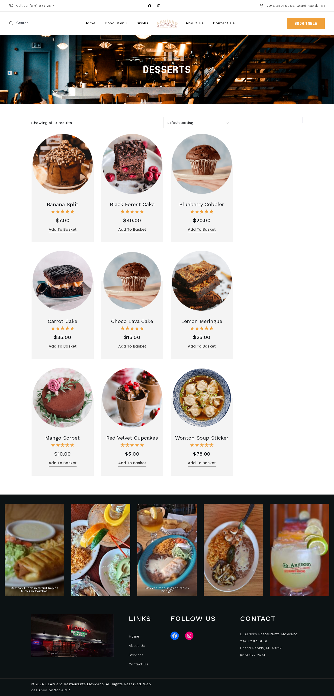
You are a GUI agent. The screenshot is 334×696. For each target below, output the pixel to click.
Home (134, 636)
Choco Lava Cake (132, 321)
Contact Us (138, 664)
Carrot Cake (62, 321)
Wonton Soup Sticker (201, 438)
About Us (137, 646)
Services (136, 655)
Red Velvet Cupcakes (132, 438)
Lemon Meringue (201, 321)
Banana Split (62, 204)
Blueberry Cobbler (201, 204)
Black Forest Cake (132, 204)
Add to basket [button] (63, 229)
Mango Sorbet (62, 438)
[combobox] (198, 122)
